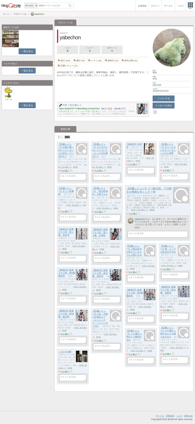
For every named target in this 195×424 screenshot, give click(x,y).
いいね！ (65, 170)
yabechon (139, 219)
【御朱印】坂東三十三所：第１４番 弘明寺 (100, 232)
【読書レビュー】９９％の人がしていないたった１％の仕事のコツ (100, 150)
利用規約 (170, 416)
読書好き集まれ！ (10, 46)
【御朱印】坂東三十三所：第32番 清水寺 (100, 273)
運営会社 (188, 416)
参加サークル (112, 50)
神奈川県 (157, 85)
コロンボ (8, 99)
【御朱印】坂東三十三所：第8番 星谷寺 (67, 273)
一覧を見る (27, 51)
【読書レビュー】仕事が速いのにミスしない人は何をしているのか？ (66, 150)
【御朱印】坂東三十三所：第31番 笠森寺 (168, 290)
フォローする (163, 98)
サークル (160, 416)
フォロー (67, 50)
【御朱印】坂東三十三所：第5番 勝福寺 (135, 292)
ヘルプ (179, 416)
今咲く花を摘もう (139, 210)
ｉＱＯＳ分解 (64, 351)
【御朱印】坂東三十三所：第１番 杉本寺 (66, 232)
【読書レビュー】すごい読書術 (66, 191)
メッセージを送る (163, 105)
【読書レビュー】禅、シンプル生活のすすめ (168, 249)
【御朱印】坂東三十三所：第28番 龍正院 (66, 313)
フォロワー (90, 50)
